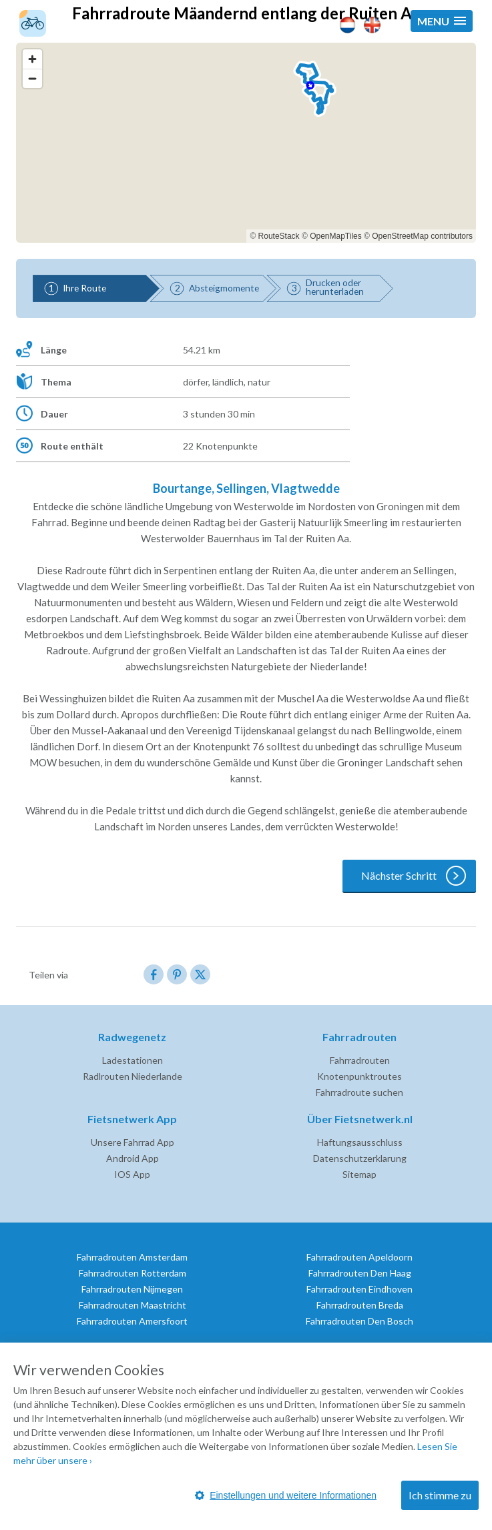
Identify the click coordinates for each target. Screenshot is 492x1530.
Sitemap (359, 1174)
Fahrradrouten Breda (359, 1305)
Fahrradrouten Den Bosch (359, 1321)
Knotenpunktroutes (359, 1076)
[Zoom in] (32, 59)
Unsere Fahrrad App (132, 1142)
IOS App (132, 1174)
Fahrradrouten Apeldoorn (359, 1257)
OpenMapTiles (336, 236)
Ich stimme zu (440, 1495)
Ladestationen (132, 1060)
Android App (132, 1158)
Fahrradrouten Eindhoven (359, 1289)
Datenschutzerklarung (360, 1158)
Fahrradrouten (360, 1060)
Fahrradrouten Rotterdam (132, 1273)
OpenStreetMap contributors (422, 236)
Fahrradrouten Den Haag (359, 1273)
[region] (246, 143)
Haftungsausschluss (360, 1142)
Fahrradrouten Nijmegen (132, 1289)
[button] (442, 21)
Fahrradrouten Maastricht (132, 1305)
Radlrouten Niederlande (132, 1076)
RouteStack (279, 236)
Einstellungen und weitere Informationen (286, 1495)
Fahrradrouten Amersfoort (132, 1321)
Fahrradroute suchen (359, 1092)
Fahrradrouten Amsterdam (132, 1257)
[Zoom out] (32, 78)
